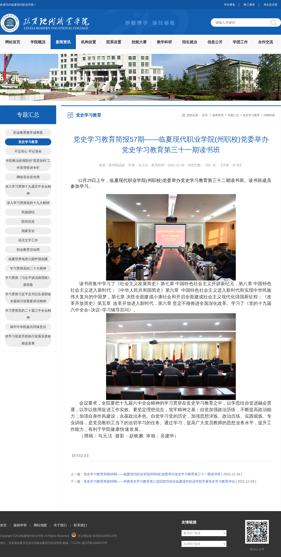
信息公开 (214, 42)
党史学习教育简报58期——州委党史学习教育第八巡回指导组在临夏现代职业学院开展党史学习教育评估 (159, 481)
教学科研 (164, 42)
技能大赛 (139, 42)
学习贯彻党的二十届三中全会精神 (28, 314)
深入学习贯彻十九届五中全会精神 (28, 189)
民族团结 (28, 212)
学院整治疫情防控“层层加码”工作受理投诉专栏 (28, 164)
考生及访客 (270, 4)
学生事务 (229, 4)
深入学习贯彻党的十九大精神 (28, 203)
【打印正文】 (80, 455)
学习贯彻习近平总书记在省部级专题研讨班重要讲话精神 (28, 297)
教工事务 (249, 4)
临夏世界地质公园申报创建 (28, 259)
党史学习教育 (28, 142)
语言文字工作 (28, 240)
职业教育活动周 (28, 249)
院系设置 (113, 42)
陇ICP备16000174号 (94, 543)
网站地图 (40, 525)
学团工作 (240, 42)
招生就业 (189, 42)
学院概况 (37, 42)
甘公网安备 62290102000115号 (94, 535)
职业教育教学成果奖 (28, 132)
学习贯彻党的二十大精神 (28, 268)
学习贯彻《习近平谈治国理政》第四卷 (28, 281)
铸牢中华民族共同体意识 (28, 327)
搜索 (275, 22)
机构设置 (88, 42)
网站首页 (12, 42)
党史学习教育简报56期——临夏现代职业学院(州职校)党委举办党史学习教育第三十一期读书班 (152, 474)
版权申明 (20, 525)
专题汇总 (233, 115)
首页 (205, 115)
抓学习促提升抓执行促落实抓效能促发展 (28, 339)
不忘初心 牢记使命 (28, 151)
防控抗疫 (28, 221)
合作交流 (265, 42)
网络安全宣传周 (28, 177)
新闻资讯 (63, 42)
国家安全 (28, 231)
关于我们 (60, 525)
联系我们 (80, 525)
